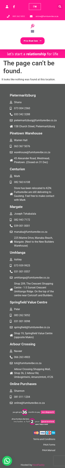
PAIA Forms (49, 444)
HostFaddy (38, 464)
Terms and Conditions (44, 439)
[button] (60, 6)
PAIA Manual (48, 450)
